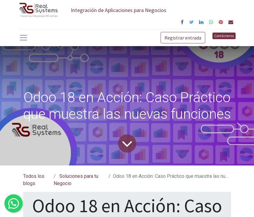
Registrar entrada (183, 38)
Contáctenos (224, 35)
